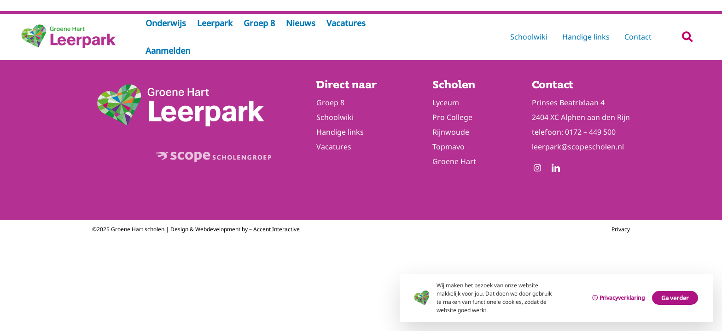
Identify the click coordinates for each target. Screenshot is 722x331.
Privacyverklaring (622, 298)
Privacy (620, 229)
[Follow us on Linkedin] (555, 168)
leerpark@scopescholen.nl (578, 147)
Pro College (452, 117)
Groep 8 (330, 102)
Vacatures (333, 147)
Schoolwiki (528, 37)
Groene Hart (454, 161)
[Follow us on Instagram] (537, 168)
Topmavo (448, 147)
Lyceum (445, 102)
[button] (687, 36)
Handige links (586, 37)
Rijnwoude (450, 132)
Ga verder (675, 298)
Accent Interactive (276, 229)
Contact (638, 37)
